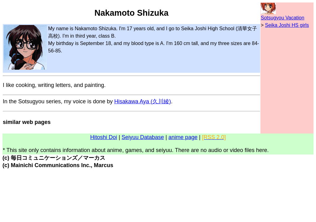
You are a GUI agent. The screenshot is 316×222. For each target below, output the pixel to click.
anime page (183, 137)
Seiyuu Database (143, 137)
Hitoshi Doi (103, 137)
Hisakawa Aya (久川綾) (142, 101)
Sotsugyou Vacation (282, 17)
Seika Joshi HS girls (287, 25)
